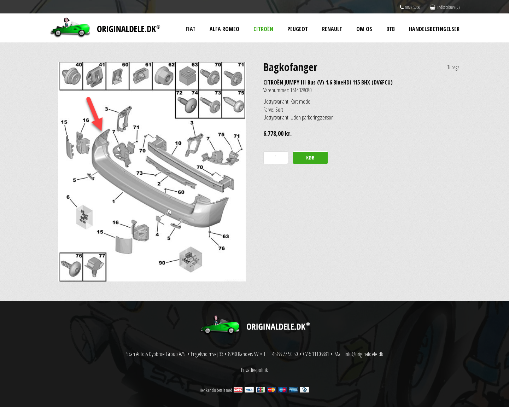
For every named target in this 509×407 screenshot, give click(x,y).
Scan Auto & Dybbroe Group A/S (156, 354)
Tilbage (453, 67)
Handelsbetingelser (434, 29)
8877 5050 (410, 7)
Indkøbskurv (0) (445, 7)
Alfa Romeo (224, 29)
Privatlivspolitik (254, 370)
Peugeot (297, 29)
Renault (332, 29)
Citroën (263, 29)
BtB (390, 29)
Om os (364, 29)
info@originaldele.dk (364, 354)
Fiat (190, 29)
